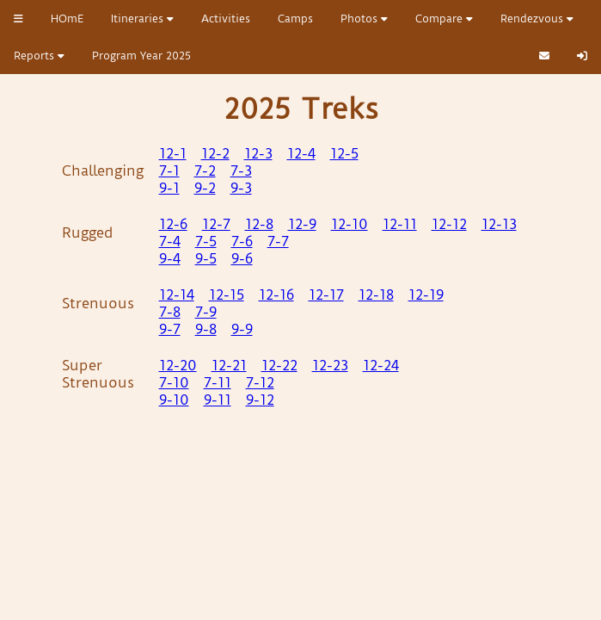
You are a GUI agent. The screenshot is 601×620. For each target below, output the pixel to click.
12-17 (326, 294)
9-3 (241, 187)
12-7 (216, 223)
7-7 (278, 241)
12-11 (400, 223)
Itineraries (142, 18)
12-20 (178, 365)
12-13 (499, 223)
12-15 (226, 294)
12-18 (376, 294)
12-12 (449, 223)
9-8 (206, 329)
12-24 (381, 365)
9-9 (242, 329)
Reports (39, 55)
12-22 (279, 365)
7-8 (170, 311)
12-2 (215, 153)
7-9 (206, 311)
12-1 (173, 153)
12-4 (301, 153)
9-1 (169, 187)
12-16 (276, 294)
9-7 (170, 329)
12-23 (330, 365)
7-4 (170, 241)
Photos (364, 18)
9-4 (170, 258)
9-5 (206, 258)
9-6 (242, 258)
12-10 (349, 223)
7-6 (242, 241)
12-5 (344, 153)
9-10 (174, 399)
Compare (444, 18)
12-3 (258, 153)
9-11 (217, 399)
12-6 (173, 223)
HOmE (67, 18)
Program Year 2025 (141, 55)
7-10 (174, 382)
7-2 (205, 170)
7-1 (169, 170)
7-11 (217, 382)
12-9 (302, 223)
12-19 (426, 294)
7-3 (241, 170)
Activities (225, 18)
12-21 (229, 365)
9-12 (260, 399)
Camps (295, 18)
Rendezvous (536, 18)
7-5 (206, 241)
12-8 (259, 223)
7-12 (260, 382)
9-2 (205, 187)
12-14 (176, 294)
